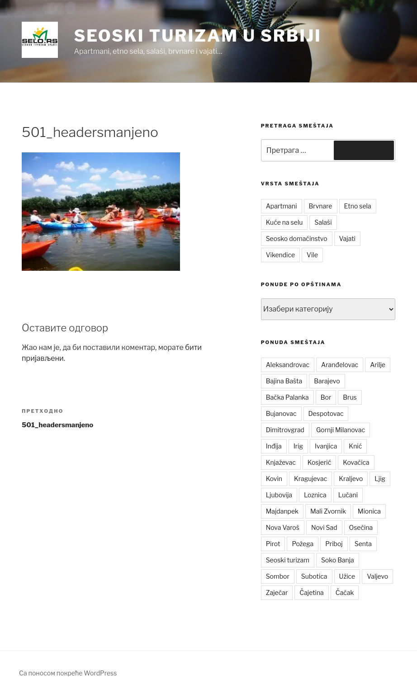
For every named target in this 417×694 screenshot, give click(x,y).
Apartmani (281, 206)
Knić (355, 446)
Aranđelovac (339, 364)
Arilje (377, 364)
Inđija (274, 446)
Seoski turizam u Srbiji (197, 36)
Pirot (273, 544)
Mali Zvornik (328, 511)
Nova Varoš (282, 527)
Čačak (345, 592)
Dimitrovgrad (285, 430)
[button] (40, 40)
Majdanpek (282, 511)
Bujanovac (281, 413)
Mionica (369, 511)
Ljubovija (279, 495)
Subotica (314, 576)
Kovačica (356, 462)
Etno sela (357, 206)
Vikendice (280, 255)
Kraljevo (351, 478)
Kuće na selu (284, 222)
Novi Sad (324, 527)
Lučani (348, 495)
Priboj (334, 544)
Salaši (323, 222)
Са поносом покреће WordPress (68, 673)
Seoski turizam (287, 560)
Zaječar (277, 592)
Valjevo (377, 576)
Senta (363, 544)
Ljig (379, 478)
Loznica (315, 495)
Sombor (277, 576)
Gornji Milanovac (340, 430)
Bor (326, 397)
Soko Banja (337, 560)
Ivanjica (326, 446)
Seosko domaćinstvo (296, 238)
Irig (298, 446)
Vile (312, 255)
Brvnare (320, 206)
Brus (349, 397)
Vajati (347, 238)
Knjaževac (281, 462)
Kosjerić (319, 462)
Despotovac (326, 413)
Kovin (274, 478)
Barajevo (327, 381)
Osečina (361, 527)
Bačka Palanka (287, 397)
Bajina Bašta (284, 381)
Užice (347, 576)
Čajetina (311, 592)
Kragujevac (310, 478)
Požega (302, 544)
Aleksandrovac (287, 364)
